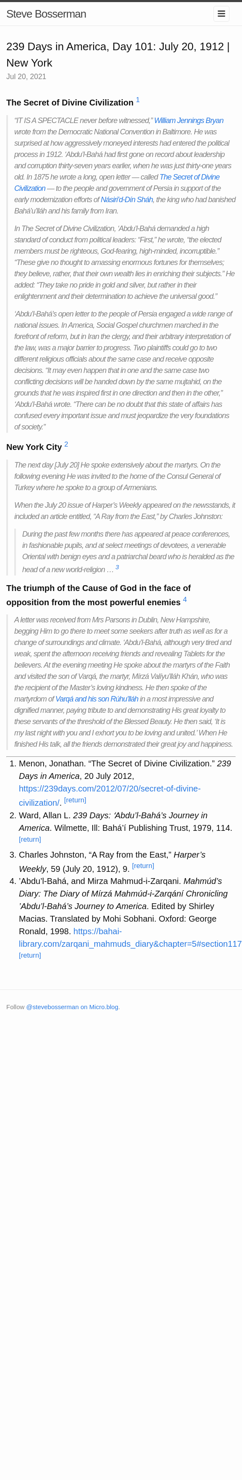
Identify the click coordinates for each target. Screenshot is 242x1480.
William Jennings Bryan (188, 120)
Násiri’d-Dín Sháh (127, 199)
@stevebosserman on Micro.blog (72, 1006)
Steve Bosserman (46, 14)
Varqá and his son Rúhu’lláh (96, 699)
